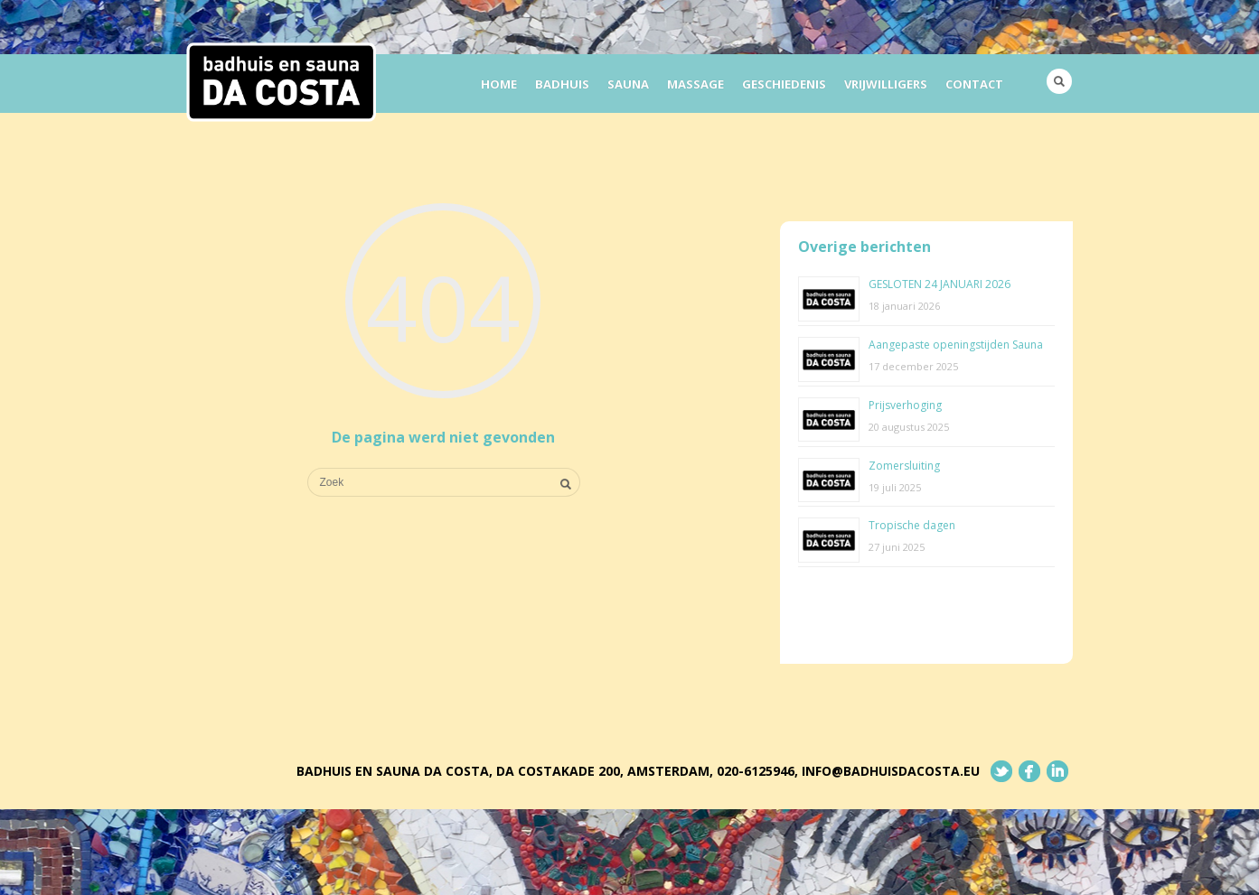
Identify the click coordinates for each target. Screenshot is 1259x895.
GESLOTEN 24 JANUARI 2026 (939, 284)
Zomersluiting (904, 465)
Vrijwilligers (885, 84)
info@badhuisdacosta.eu (891, 770)
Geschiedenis (784, 84)
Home (499, 84)
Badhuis (562, 84)
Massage (695, 84)
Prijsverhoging (905, 405)
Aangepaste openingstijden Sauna (956, 344)
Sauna (628, 84)
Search (1059, 81)
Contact (974, 84)
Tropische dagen (912, 525)
